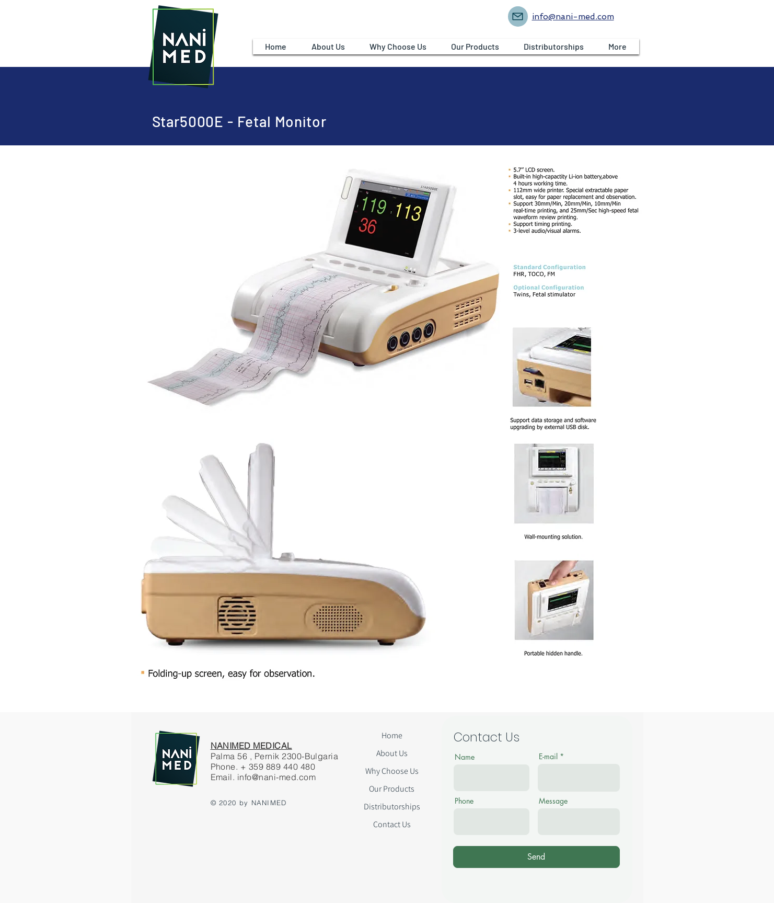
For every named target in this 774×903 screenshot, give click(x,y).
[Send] (536, 857)
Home (392, 735)
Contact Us (392, 824)
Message (553, 801)
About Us (392, 753)
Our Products (391, 788)
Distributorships (392, 806)
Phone (464, 801)
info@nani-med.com (276, 777)
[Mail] (518, 16)
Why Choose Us (392, 770)
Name (465, 757)
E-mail (548, 756)
